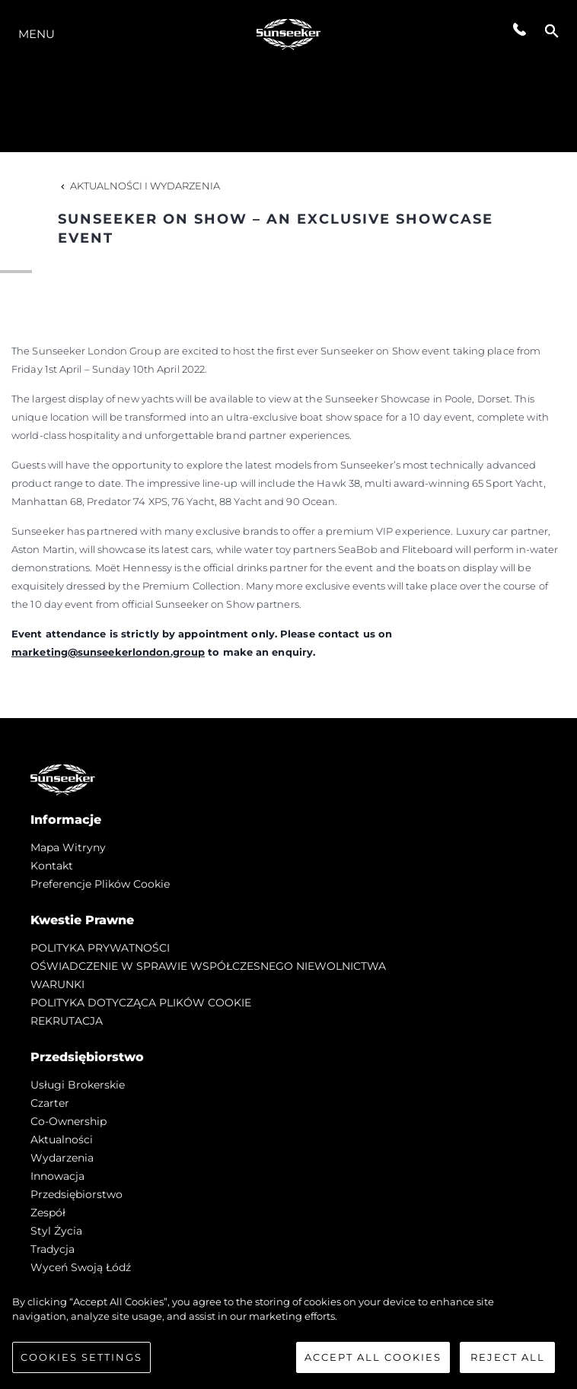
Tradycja (52, 1249)
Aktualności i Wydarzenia (139, 186)
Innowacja (57, 1176)
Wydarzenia (62, 1158)
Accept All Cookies (373, 1362)
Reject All (507, 1362)
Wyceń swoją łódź (80, 1267)
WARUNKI (57, 984)
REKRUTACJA (66, 1021)
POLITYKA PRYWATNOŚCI (100, 948)
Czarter (49, 1103)
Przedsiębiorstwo (76, 1194)
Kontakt (51, 865)
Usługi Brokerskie (77, 1085)
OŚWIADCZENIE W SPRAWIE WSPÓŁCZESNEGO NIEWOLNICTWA (208, 966)
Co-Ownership (68, 1121)
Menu (36, 34)
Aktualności (61, 1139)
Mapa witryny (68, 847)
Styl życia (56, 1231)
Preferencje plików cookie (100, 884)
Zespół (47, 1212)
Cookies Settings (81, 1362)
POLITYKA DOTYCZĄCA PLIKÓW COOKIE (140, 1002)
